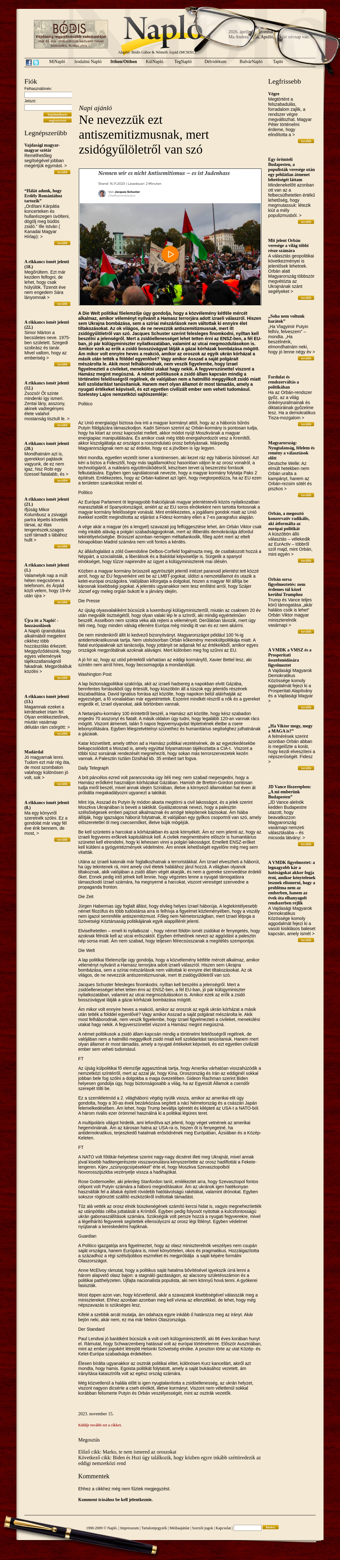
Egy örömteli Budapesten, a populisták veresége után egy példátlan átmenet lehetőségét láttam (291, 169)
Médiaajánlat (180, 1528)
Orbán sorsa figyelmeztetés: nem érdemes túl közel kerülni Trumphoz (286, 587)
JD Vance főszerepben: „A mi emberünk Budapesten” (289, 791)
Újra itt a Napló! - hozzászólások (41, 623)
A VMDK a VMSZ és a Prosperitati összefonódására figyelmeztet (290, 658)
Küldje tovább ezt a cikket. (100, 1425)
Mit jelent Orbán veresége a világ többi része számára (288, 245)
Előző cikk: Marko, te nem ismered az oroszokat (127, 1452)
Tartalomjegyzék (154, 1528)
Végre (274, 94)
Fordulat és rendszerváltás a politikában (283, 382)
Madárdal (33, 752)
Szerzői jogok (202, 1528)
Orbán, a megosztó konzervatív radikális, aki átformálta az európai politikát (289, 521)
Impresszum (129, 1528)
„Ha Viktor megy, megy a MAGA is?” (290, 728)
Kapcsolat (223, 1528)
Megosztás (89, 1440)
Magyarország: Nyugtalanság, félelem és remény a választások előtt (291, 450)
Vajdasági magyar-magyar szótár (42, 148)
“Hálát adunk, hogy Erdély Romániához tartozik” (43, 195)
